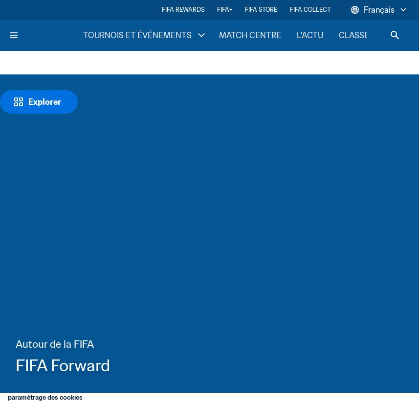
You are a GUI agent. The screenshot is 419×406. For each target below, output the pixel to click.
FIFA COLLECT (310, 9)
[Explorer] (39, 102)
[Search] (395, 35)
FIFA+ (224, 9)
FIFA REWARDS (183, 9)
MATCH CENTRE (250, 35)
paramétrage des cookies (45, 397)
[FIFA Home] (45, 35)
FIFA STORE (261, 9)
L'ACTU (310, 35)
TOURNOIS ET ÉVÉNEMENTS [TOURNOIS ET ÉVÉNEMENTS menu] (145, 35)
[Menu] (14, 35)
